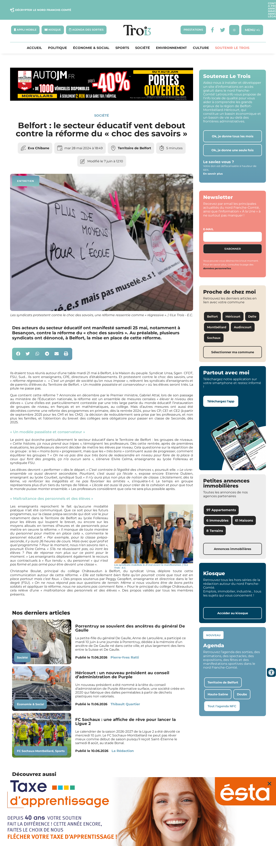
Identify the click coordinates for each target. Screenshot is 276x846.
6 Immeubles (217, 511)
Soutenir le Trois (232, 38)
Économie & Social (91, 38)
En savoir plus (213, 164)
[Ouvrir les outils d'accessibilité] (271, 672)
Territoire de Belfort (134, 138)
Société (142, 38)
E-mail (208, 219)
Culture (201, 38)
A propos (181, 5)
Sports (122, 38)
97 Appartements (221, 500)
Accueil (34, 38)
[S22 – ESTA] (138, 811)
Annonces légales (249, 5)
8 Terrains (214, 521)
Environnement (171, 38)
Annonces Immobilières (211, 5)
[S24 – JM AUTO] (101, 90)
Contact (163, 5)
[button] (18, 344)
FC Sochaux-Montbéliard (35, 741)
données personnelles (217, 258)
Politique (57, 38)
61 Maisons (244, 511)
